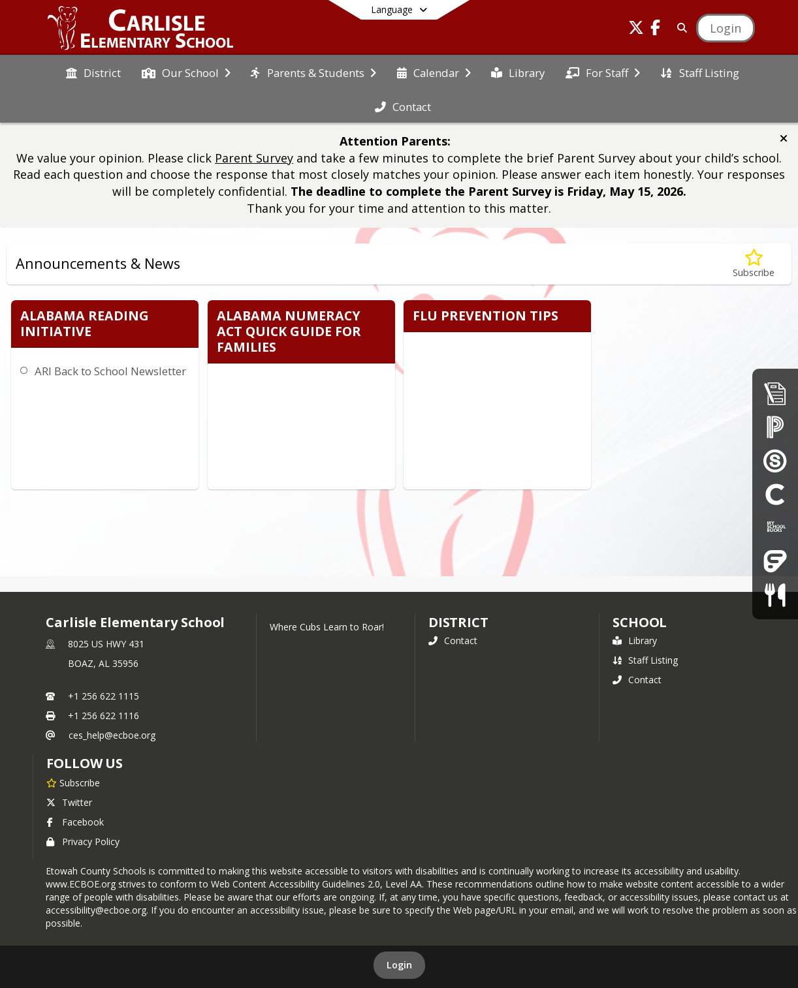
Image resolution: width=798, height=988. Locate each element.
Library (635, 640)
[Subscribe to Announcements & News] (753, 264)
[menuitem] (93, 72)
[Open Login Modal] (725, 28)
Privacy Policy (83, 841)
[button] (784, 138)
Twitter (69, 802)
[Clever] (775, 494)
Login (399, 965)
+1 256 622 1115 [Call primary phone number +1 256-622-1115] (103, 696)
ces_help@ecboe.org (112, 735)
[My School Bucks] (775, 528)
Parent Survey (254, 158)
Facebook (75, 822)
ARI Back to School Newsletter (110, 370)
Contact (452, 640)
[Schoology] (775, 460)
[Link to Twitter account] (636, 29)
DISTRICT (458, 622)
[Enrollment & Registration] (775, 393)
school (640, 622)
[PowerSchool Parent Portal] (775, 426)
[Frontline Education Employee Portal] (775, 561)
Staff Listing (645, 660)
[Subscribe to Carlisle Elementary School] (73, 782)
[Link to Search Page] (679, 28)
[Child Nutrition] (775, 595)
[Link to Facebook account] (655, 29)
